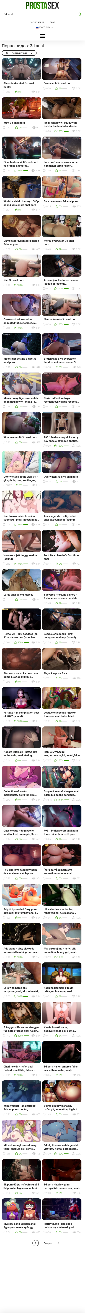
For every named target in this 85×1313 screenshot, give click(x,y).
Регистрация (37, 22)
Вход (52, 22)
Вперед (48, 1243)
